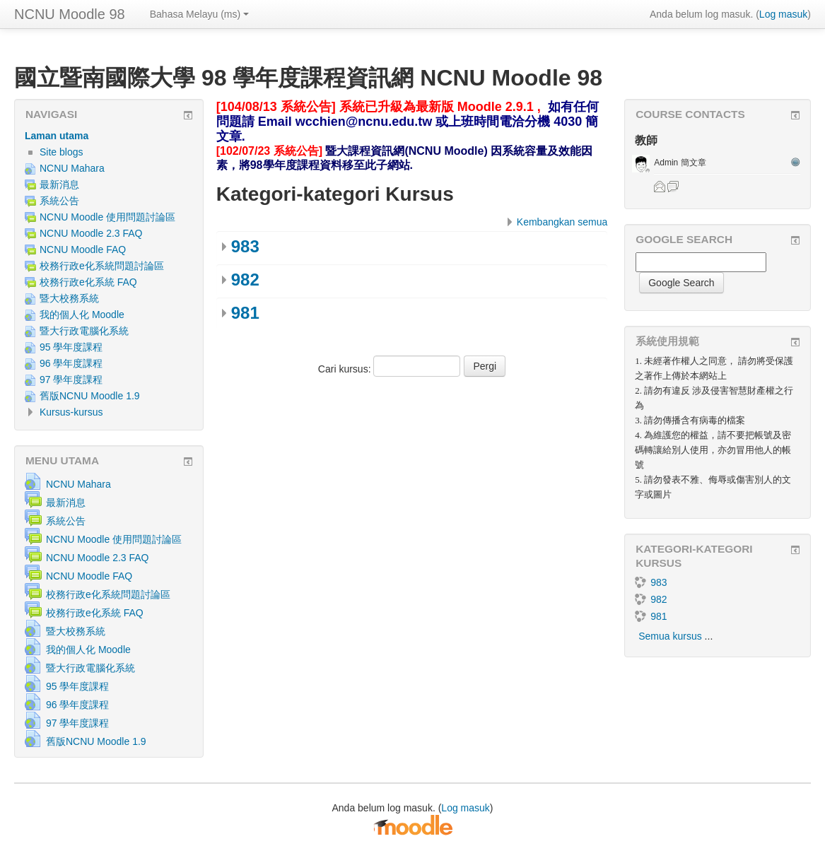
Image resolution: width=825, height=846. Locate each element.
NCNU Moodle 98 (69, 14)
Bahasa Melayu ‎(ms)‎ (199, 14)
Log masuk (783, 14)
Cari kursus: (346, 369)
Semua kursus (669, 636)
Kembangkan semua (562, 222)
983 (245, 246)
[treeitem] (109, 136)
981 (245, 312)
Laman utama (56, 135)
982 (245, 279)
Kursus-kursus (71, 412)
